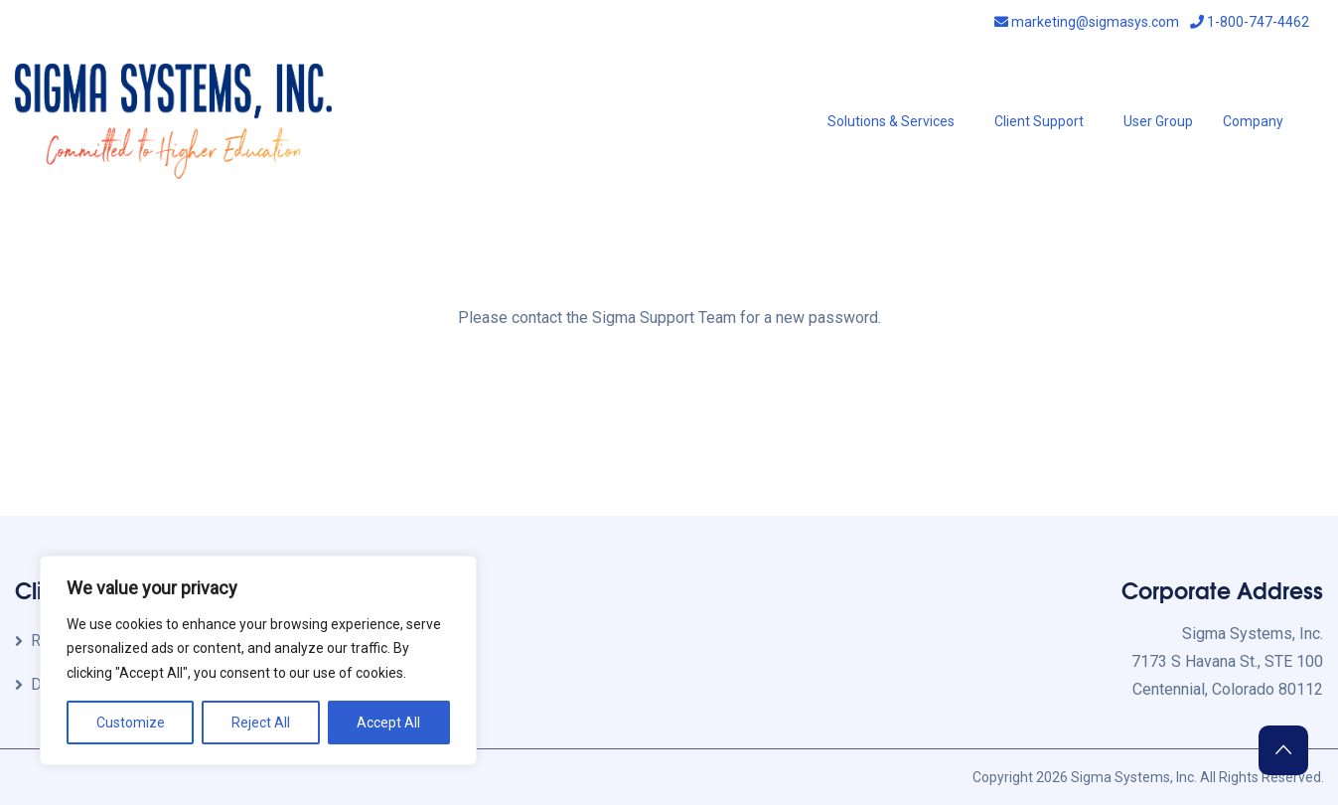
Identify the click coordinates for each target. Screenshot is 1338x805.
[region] (258, 661)
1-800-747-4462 (1249, 22)
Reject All (260, 722)
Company (1253, 121)
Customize (130, 722)
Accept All (388, 722)
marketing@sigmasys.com (1086, 22)
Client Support (1039, 121)
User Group (1158, 121)
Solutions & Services (891, 121)
